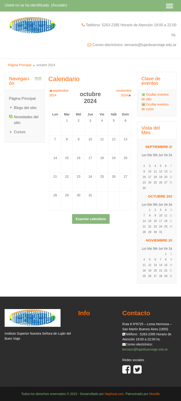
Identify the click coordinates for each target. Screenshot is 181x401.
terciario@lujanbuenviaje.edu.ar (145, 349)
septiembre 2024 (161, 147)
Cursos (20, 132)
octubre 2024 (45, 65)
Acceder (59, 5)
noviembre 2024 (161, 240)
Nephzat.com (114, 394)
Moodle (154, 394)
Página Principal (19, 65)
